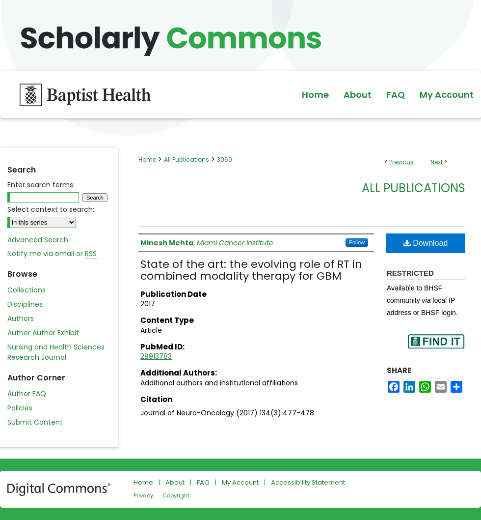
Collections (26, 290)
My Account (240, 482)
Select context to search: (50, 209)
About (175, 482)
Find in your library (435, 347)
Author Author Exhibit (43, 333)
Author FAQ (26, 394)
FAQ (203, 482)
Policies (19, 408)
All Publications (186, 159)
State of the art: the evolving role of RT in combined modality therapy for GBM (251, 270)
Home (147, 159)
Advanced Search (37, 240)
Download (425, 243)
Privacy (143, 495)
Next (436, 162)
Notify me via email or (52, 254)
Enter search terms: (41, 185)
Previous (401, 162)
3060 (224, 159)
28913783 (156, 356)
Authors (20, 318)
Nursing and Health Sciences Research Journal (56, 352)
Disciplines (25, 304)
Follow (357, 242)
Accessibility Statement (308, 482)
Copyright (175, 495)
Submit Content (35, 422)
